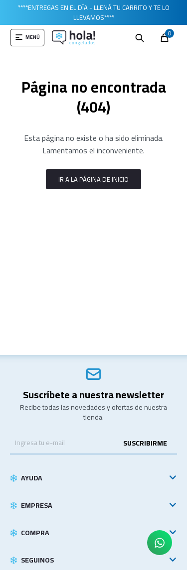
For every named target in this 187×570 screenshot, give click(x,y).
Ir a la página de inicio (93, 179)
